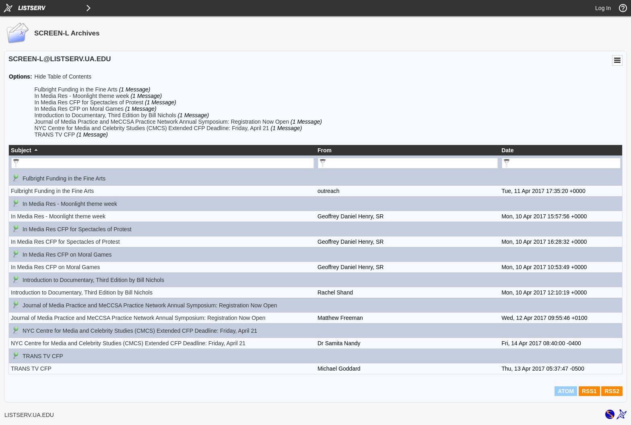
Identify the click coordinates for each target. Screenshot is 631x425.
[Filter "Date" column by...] (561, 163)
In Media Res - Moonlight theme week (82, 96)
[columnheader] (162, 150)
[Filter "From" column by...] (408, 163)
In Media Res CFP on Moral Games (79, 109)
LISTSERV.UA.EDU (29, 415)
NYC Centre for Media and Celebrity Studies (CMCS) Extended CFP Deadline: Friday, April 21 (152, 128)
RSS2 (611, 391)
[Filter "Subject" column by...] (162, 163)
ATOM (566, 391)
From (325, 150)
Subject (21, 150)
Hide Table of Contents (63, 76)
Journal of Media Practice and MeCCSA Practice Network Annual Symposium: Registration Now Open (162, 121)
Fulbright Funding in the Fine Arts (76, 89)
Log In (603, 8)
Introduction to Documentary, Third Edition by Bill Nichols (105, 115)
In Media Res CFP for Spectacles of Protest (89, 102)
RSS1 (589, 391)
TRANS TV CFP (55, 134)
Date (507, 150)
